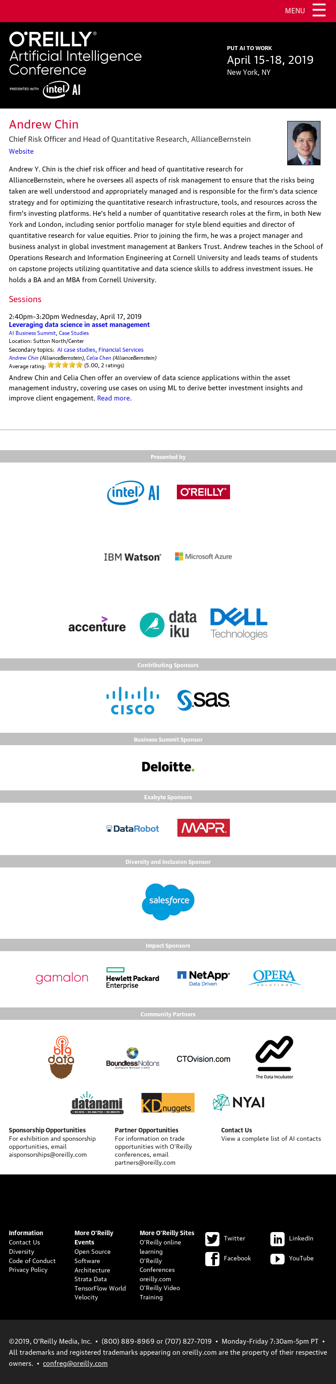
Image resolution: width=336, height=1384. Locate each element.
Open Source (92, 1250)
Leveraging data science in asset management (79, 324)
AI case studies (76, 349)
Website (21, 151)
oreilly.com (155, 1278)
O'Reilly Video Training (160, 1292)
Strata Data (90, 1278)
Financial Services (121, 349)
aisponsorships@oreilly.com (48, 1153)
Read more (113, 397)
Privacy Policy (28, 1268)
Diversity (21, 1250)
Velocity (86, 1296)
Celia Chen (98, 357)
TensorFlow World (100, 1287)
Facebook (228, 1257)
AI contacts (305, 1137)
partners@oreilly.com (145, 1161)
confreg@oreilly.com (75, 1363)
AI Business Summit (32, 332)
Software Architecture (92, 1265)
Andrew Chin (24, 357)
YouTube (292, 1257)
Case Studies (74, 332)
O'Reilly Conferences (157, 1265)
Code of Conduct (32, 1260)
